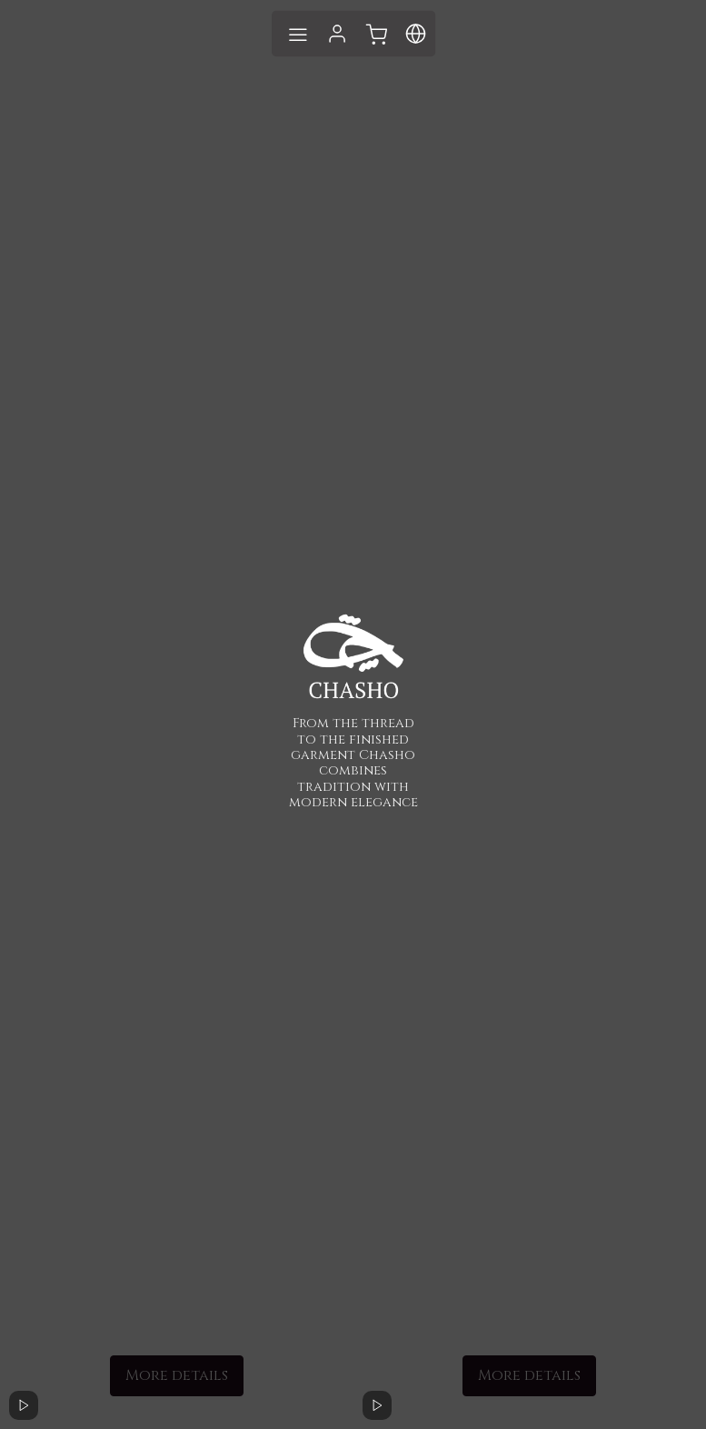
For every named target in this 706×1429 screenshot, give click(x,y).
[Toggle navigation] (297, 33)
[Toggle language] (376, 33)
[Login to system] (337, 33)
